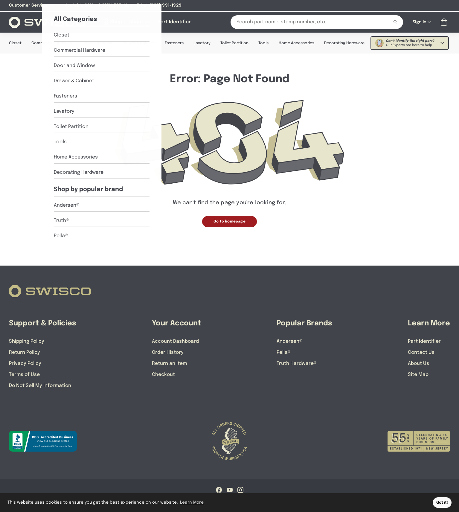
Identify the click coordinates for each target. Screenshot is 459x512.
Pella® (284, 352)
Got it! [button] (442, 503)
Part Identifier (424, 341)
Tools (263, 43)
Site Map (418, 374)
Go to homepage (229, 221)
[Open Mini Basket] (445, 22)
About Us (418, 363)
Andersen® (289, 341)
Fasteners (174, 43)
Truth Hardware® (297, 363)
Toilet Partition (234, 43)
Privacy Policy (25, 363)
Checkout (163, 374)
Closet (15, 43)
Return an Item (169, 363)
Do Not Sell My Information (40, 385)
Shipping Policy (26, 341)
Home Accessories (296, 43)
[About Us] (139, 22)
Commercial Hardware (52, 43)
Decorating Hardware (344, 43)
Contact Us (421, 352)
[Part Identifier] (174, 22)
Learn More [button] (192, 502)
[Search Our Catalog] (305, 22)
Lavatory (202, 43)
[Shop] (112, 22)
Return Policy (24, 352)
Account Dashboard (175, 341)
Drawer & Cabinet (138, 43)
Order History (168, 352)
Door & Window (97, 43)
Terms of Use (24, 374)
